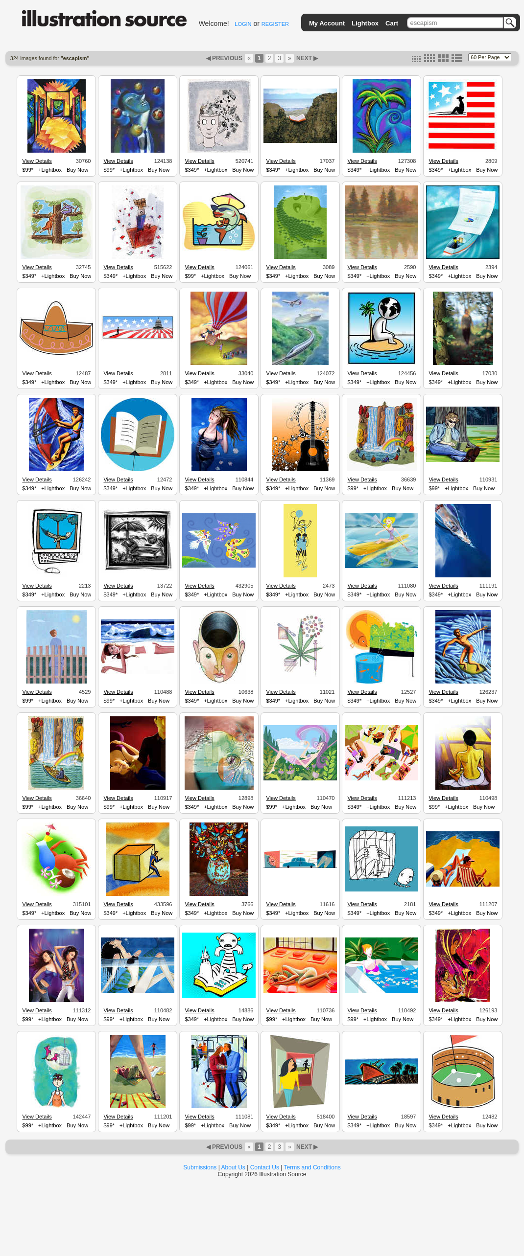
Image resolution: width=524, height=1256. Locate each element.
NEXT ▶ (306, 58)
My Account (327, 23)
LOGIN (243, 24)
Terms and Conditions (312, 1167)
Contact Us (264, 1167)
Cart (391, 23)
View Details (36, 161)
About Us (233, 1167)
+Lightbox (50, 170)
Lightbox (365, 23)
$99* (27, 170)
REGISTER (275, 24)
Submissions (199, 1167)
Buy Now (77, 170)
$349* (192, 170)
